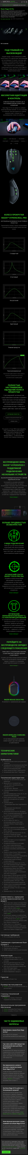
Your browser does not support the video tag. (14, 448)
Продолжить (6, 1152)
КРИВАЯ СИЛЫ (14, 421)
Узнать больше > (14, 497)
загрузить (9, 1078)
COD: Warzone (12, 139)
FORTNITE (5, 141)
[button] (26, 29)
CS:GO (4, 139)
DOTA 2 (23, 141)
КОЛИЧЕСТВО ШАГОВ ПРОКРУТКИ (13, 417)
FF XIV (16, 143)
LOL (11, 143)
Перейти (6, 998)
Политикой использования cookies (10, 1146)
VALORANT (22, 139)
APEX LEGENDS (15, 141)
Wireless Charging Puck (18, 1114)
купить (18, 908)
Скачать (6, 986)
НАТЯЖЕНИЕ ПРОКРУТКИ (13, 414)
